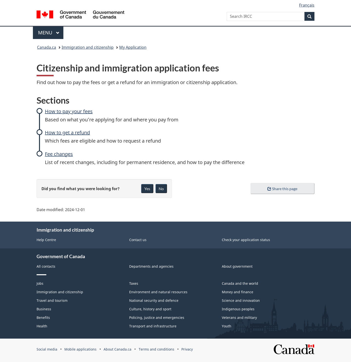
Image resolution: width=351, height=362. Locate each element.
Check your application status (246, 239)
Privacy (187, 349)
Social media (47, 349)
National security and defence (153, 300)
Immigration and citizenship (88, 47)
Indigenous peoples (238, 309)
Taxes (133, 283)
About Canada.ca (117, 349)
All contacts (46, 266)
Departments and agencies (151, 266)
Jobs (40, 283)
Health (42, 326)
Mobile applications (80, 349)
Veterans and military (239, 317)
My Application (132, 47)
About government (237, 266)
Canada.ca (46, 47)
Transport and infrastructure (152, 326)
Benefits (43, 317)
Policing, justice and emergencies (156, 317)
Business (44, 309)
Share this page (282, 188)
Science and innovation (241, 300)
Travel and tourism (52, 300)
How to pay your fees (69, 111)
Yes (147, 188)
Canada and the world (240, 283)
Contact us (137, 239)
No (161, 188)
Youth (226, 326)
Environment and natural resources (158, 292)
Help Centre (46, 239)
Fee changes (59, 154)
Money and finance (237, 292)
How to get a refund (67, 132)
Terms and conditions (156, 349)
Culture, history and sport (150, 309)
